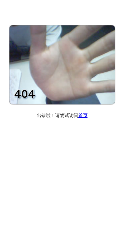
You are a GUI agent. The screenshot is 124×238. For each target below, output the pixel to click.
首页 (83, 115)
